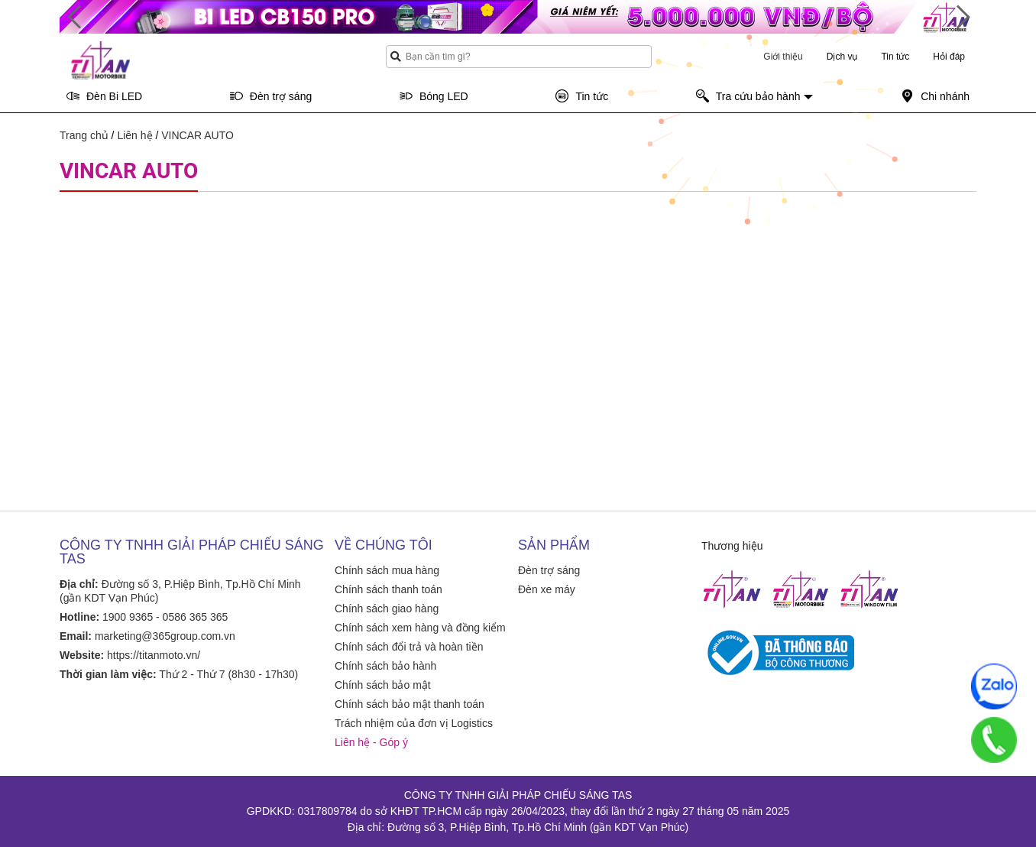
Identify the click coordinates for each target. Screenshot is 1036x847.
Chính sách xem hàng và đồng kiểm (420, 627)
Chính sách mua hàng (387, 570)
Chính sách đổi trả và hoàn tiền (409, 647)
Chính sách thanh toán (388, 589)
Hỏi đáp (949, 56)
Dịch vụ (842, 56)
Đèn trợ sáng (549, 570)
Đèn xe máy (546, 589)
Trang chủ (84, 135)
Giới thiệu (782, 56)
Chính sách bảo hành (385, 666)
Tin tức (895, 56)
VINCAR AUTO (197, 135)
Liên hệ (134, 135)
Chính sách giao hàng (387, 608)
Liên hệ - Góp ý (371, 742)
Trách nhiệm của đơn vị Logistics (414, 723)
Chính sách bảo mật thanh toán (409, 704)
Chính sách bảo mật (383, 685)
